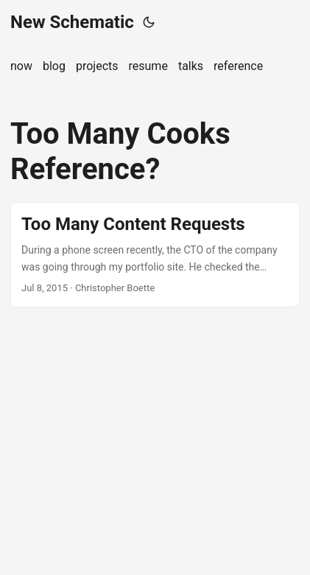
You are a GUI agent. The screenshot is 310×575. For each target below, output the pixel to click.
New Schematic (72, 22)
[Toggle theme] (149, 22)
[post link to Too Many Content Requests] (155, 255)
